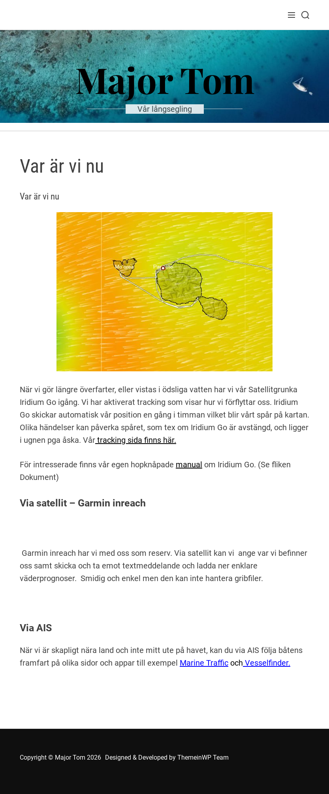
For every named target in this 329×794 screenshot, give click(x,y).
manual (189, 464)
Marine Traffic (204, 663)
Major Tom (164, 79)
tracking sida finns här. (135, 440)
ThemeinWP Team (203, 757)
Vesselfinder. (266, 663)
